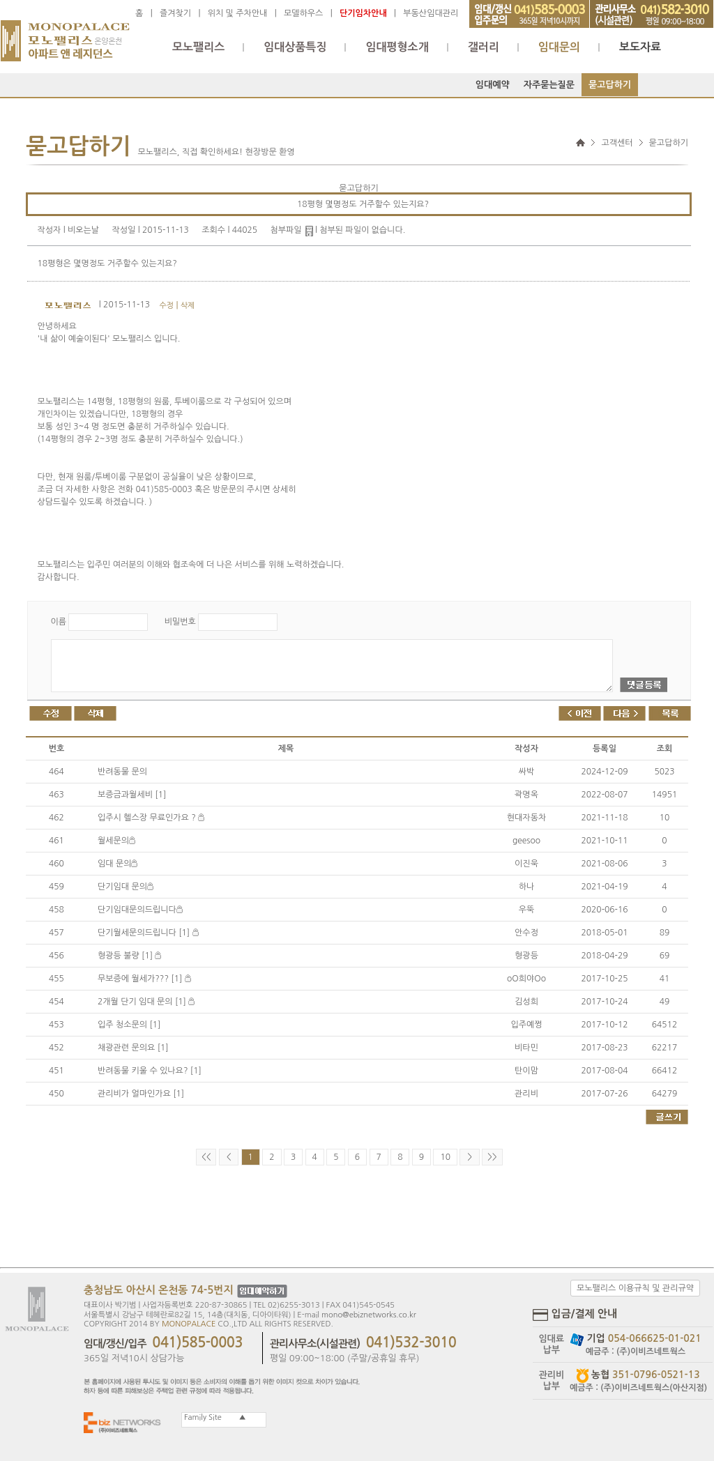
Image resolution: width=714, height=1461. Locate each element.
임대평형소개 (396, 47)
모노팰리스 (198, 47)
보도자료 (640, 47)
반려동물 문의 (122, 771)
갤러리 (483, 47)
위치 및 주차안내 (238, 13)
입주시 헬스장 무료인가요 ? (151, 817)
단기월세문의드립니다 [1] (148, 932)
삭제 (188, 305)
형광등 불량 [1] (129, 955)
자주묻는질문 (549, 84)
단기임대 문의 (125, 886)
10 (445, 1157)
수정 (166, 305)
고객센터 (616, 143)
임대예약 (493, 84)
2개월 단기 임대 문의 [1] (146, 1001)
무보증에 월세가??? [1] (144, 978)
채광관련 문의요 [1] (133, 1047)
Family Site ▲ (214, 1417)
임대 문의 (117, 863)
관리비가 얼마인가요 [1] (141, 1093)
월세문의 (116, 840)
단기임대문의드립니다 (140, 909)
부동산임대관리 (430, 13)
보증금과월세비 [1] (132, 794)
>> (491, 1157)
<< (206, 1157)
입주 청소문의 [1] (129, 1024)
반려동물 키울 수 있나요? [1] (150, 1070)
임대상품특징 (295, 47)
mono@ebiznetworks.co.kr (368, 1315)
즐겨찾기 (175, 13)
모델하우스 (303, 13)
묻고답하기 (609, 84)
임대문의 (559, 47)
